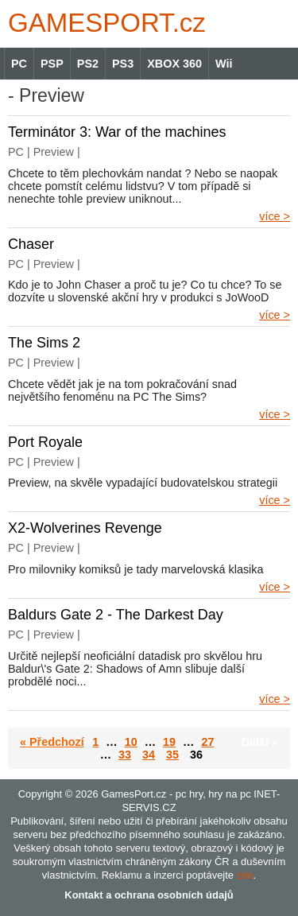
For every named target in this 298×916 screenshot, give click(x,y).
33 (124, 754)
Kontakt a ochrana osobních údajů (148, 895)
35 (172, 754)
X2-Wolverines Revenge (85, 528)
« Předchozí (52, 742)
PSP (52, 63)
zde (245, 875)
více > (274, 216)
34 (148, 754)
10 (131, 742)
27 (207, 742)
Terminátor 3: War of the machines (117, 132)
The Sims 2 (44, 343)
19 (169, 742)
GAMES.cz (103, 22)
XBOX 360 (174, 63)
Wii (223, 63)
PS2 (88, 63)
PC (19, 63)
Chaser (31, 244)
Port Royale (45, 442)
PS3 (123, 63)
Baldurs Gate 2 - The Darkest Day (115, 615)
